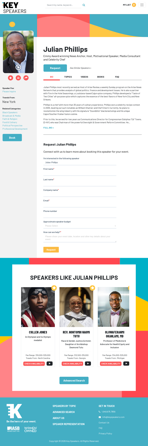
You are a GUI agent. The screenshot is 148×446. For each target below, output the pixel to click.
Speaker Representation (69, 424)
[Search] (63, 5)
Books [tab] (100, 76)
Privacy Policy (105, 433)
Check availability (34, 363)
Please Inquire (9, 91)
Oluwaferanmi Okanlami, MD (114, 334)
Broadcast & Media (11, 115)
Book (12, 137)
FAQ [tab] (117, 76)
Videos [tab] (84, 76)
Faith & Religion (9, 119)
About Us (58, 418)
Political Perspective (12, 125)
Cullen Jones (38, 332)
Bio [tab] (51, 76)
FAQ (100, 428)
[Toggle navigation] (142, 5)
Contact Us (104, 422)
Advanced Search (74, 380)
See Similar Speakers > (80, 68)
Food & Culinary (9, 122)
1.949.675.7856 (108, 411)
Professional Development (15, 128)
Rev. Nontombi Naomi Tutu (76, 334)
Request (55, 68)
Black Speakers (9, 112)
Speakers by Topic (64, 405)
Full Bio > (48, 127)
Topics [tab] (68, 76)
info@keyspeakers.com (113, 417)
